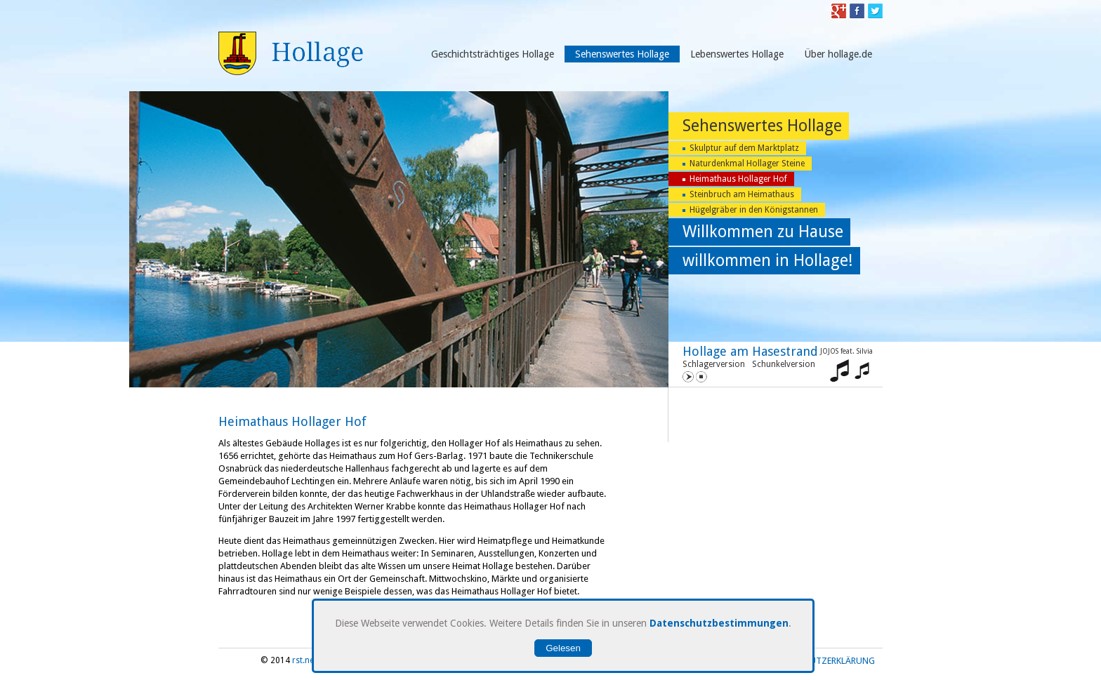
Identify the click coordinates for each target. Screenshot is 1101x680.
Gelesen (563, 648)
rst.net (304, 660)
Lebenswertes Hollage (737, 54)
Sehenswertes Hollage (622, 54)
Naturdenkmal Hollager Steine (747, 163)
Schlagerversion (714, 364)
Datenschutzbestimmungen (719, 623)
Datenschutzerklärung (820, 660)
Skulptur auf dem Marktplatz (744, 148)
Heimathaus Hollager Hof (738, 179)
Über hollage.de (838, 54)
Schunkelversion (783, 364)
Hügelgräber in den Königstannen (754, 210)
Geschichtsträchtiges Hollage (492, 54)
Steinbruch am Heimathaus (742, 194)
